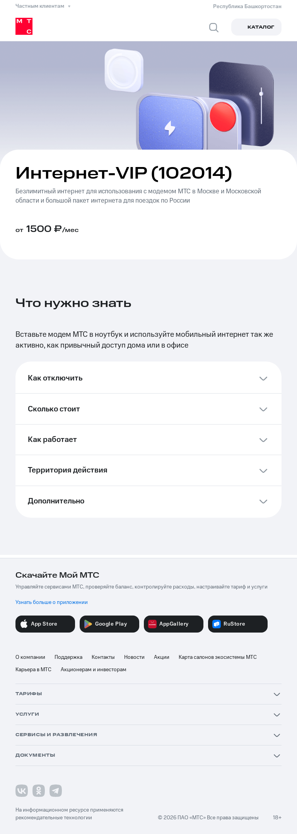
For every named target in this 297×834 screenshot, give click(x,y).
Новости (134, 657)
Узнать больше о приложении (51, 602)
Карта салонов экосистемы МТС (218, 657)
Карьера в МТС (33, 670)
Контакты (103, 657)
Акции (161, 657)
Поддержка (68, 657)
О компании (30, 657)
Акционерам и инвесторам (93, 670)
